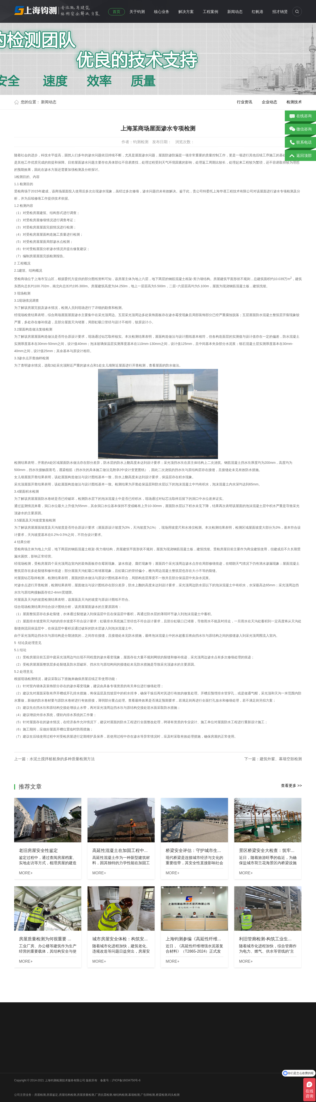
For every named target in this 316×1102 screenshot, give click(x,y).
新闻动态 (235, 12)
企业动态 (269, 102)
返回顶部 (300, 156)
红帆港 (257, 12)
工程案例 (210, 12)
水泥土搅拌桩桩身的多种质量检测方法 (62, 759)
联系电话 (300, 143)
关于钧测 (137, 12)
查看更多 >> (291, 786)
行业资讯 (244, 102)
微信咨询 (300, 129)
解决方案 (186, 12)
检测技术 (294, 102)
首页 (116, 12)
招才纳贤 (280, 12)
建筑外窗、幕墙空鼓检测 (281, 759)
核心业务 (161, 12)
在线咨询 (300, 116)
